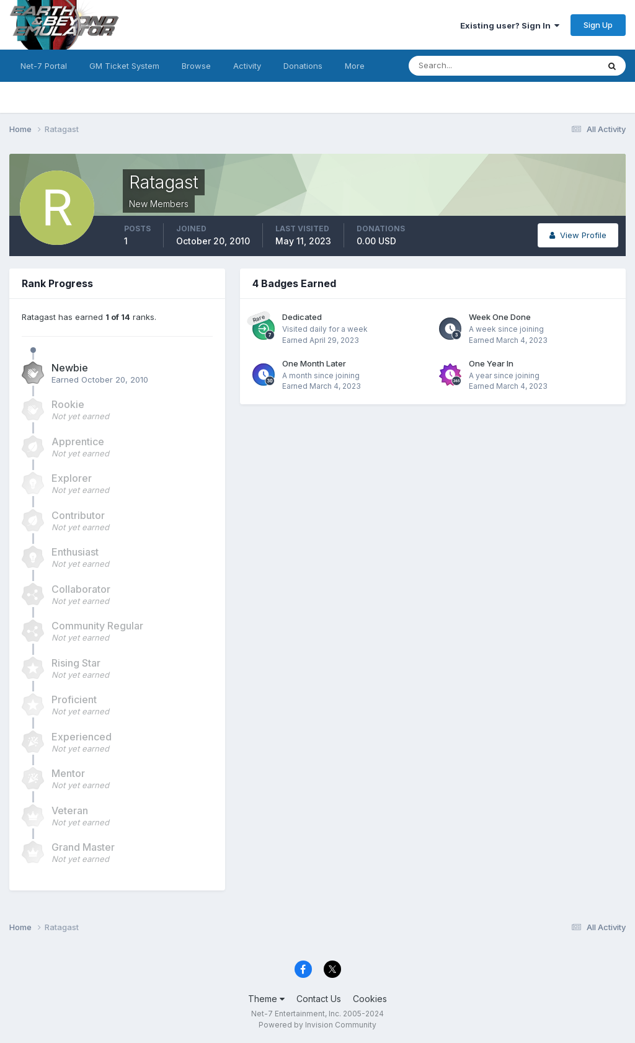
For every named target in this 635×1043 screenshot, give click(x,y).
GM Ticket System (124, 66)
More (355, 66)
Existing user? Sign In (509, 25)
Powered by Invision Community (317, 1024)
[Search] (463, 66)
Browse (196, 66)
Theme (266, 998)
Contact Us (318, 998)
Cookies (370, 998)
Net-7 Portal (43, 66)
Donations (302, 66)
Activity (247, 66)
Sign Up (598, 25)
